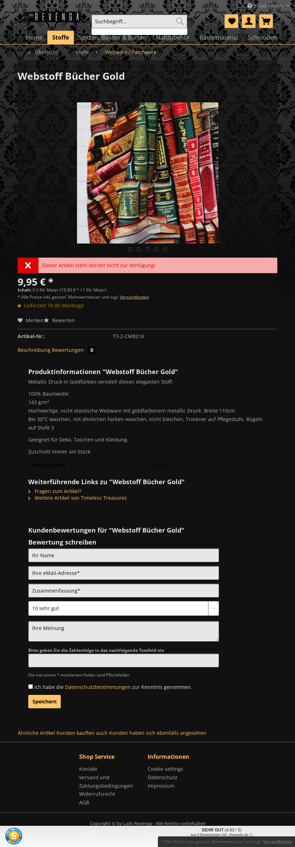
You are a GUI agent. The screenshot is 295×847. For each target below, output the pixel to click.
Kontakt (88, 768)
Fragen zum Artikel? (54, 491)
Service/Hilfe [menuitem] (266, 5)
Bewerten (59, 320)
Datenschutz (162, 777)
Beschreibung (34, 350)
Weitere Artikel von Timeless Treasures (77, 497)
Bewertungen (74, 350)
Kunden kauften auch (82, 732)
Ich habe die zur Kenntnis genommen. (113, 687)
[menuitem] (139, 24)
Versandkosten (134, 297)
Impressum (161, 785)
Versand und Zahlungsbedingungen (106, 781)
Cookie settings (165, 768)
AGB (84, 802)
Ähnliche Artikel (36, 732)
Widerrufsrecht (97, 794)
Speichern (45, 701)
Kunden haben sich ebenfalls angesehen (157, 732)
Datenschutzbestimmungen (98, 687)
